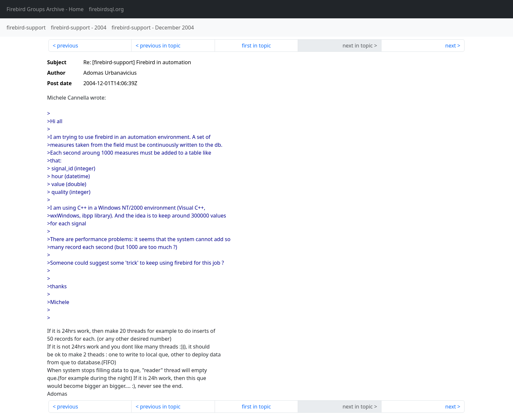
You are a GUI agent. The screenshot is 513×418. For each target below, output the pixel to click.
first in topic (256, 45)
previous (67, 45)
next (450, 45)
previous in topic (160, 45)
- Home (45, 9)
